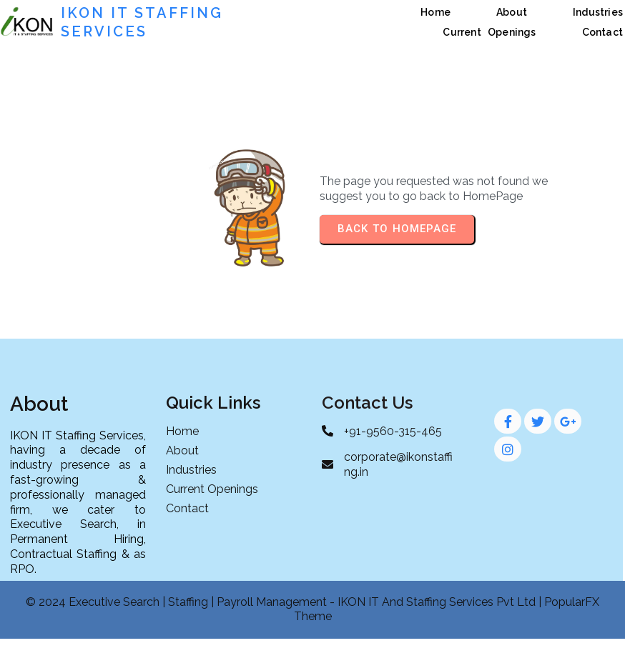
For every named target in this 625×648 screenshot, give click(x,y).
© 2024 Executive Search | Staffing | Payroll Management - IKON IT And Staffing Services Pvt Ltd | (285, 602)
